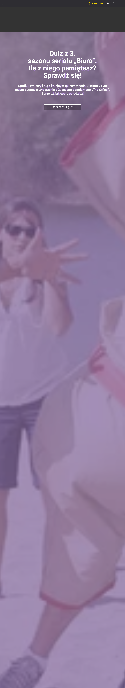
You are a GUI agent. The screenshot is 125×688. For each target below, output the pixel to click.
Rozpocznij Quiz (62, 107)
